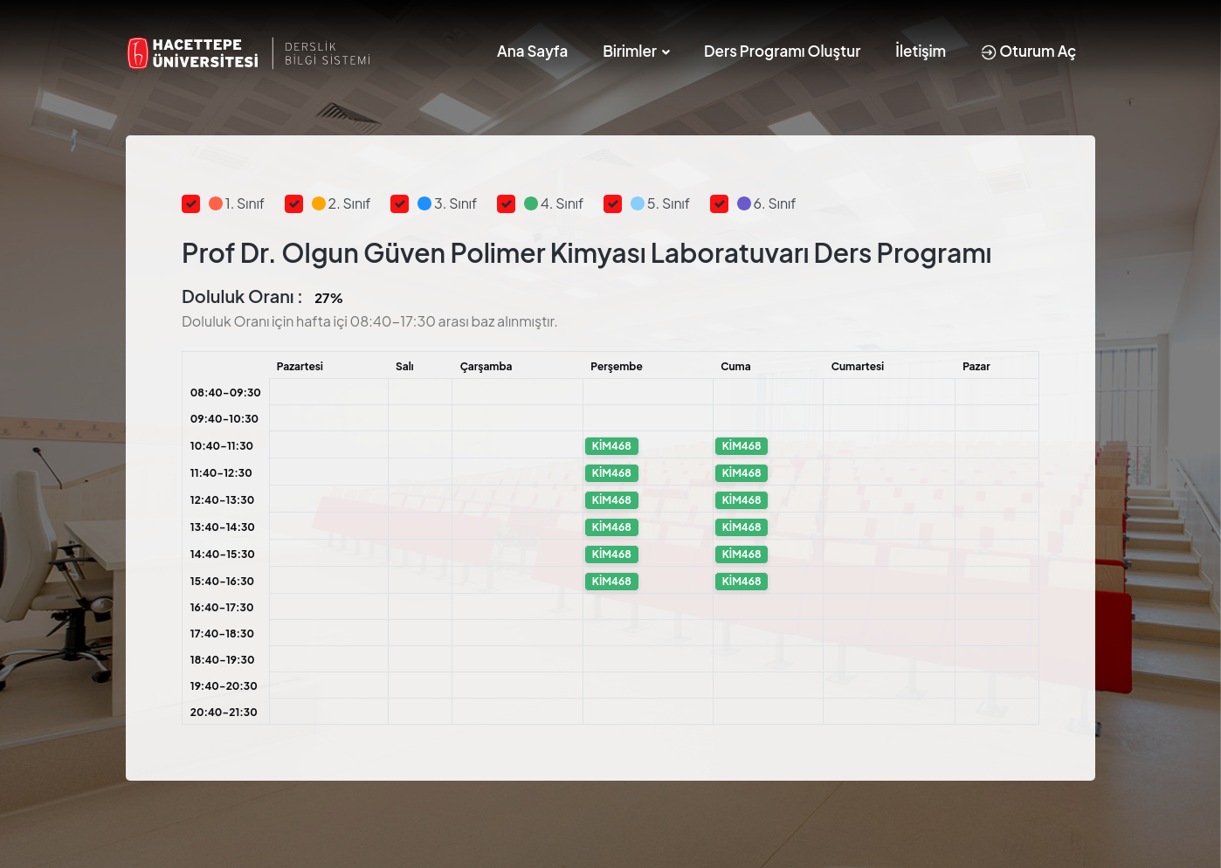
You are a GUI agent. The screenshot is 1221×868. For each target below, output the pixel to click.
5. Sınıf (660, 203)
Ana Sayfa (532, 50)
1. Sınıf (237, 203)
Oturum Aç (1028, 50)
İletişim (920, 50)
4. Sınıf (553, 203)
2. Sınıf (341, 203)
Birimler (630, 50)
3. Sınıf (447, 203)
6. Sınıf (767, 203)
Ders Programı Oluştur (782, 50)
